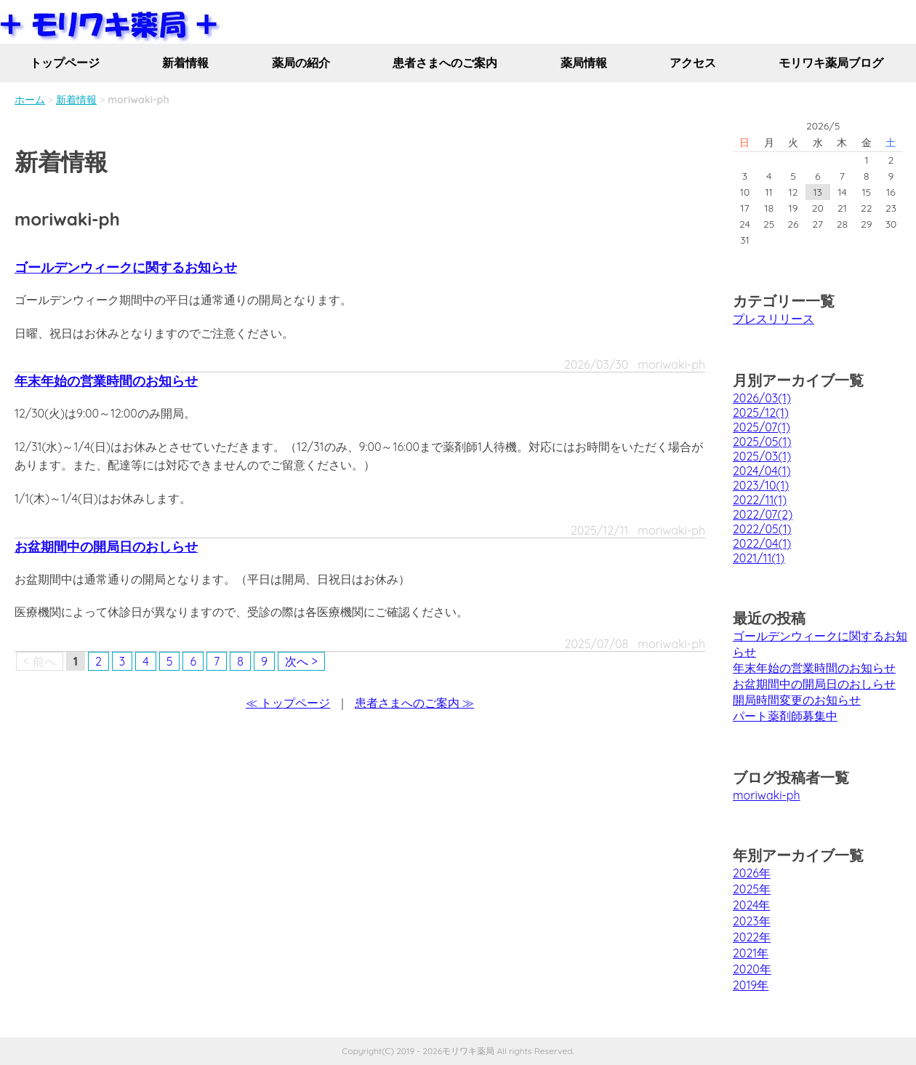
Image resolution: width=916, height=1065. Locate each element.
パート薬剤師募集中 (785, 716)
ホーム (30, 99)
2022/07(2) (762, 514)
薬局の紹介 (301, 62)
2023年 (752, 921)
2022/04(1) (762, 543)
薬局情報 (584, 62)
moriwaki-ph (766, 795)
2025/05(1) (762, 441)
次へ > (301, 661)
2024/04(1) (762, 470)
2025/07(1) (761, 427)
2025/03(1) (762, 456)
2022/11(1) (760, 499)
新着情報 (185, 62)
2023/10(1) (761, 485)
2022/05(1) (762, 529)
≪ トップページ (288, 702)
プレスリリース (773, 318)
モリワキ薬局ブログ (831, 62)
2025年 (752, 889)
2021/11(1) (758, 558)
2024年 (751, 905)
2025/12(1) (761, 412)
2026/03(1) (762, 398)
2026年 (752, 873)
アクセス (693, 62)
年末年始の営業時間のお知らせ (106, 380)
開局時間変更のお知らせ (797, 700)
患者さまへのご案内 (445, 62)
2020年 (752, 969)
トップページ (65, 62)
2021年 (750, 953)
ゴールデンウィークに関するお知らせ (126, 267)
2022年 (752, 937)
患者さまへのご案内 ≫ (414, 702)
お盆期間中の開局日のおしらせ (106, 546)
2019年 (750, 985)
